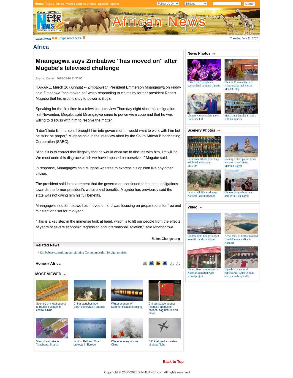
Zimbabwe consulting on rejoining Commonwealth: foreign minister (84, 252)
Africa (41, 47)
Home (41, 263)
